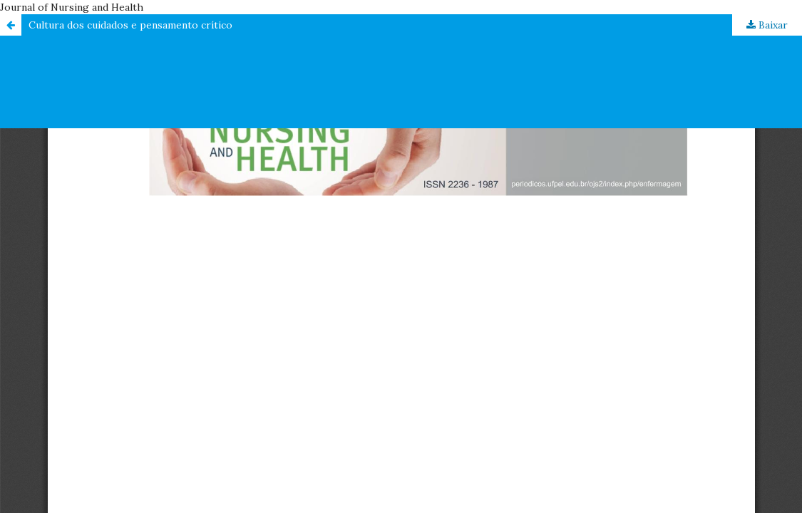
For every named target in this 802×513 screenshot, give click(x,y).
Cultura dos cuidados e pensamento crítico (130, 25)
